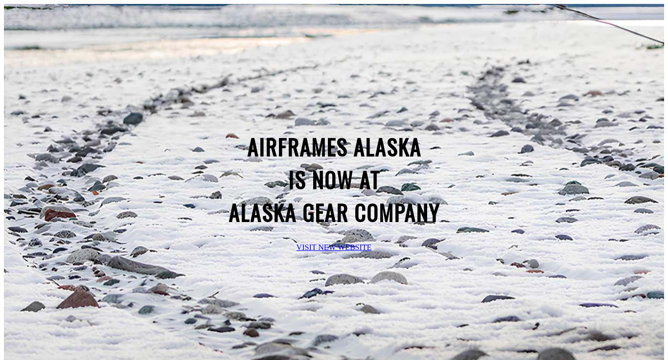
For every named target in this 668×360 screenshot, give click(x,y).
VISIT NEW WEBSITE (334, 247)
